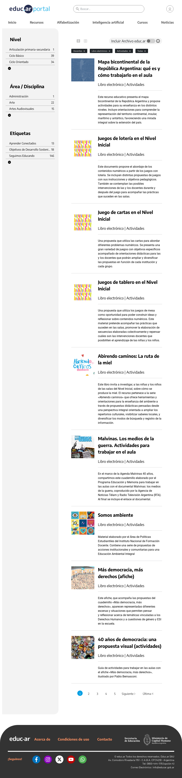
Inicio (12, 22)
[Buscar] (112, 8)
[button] (9, 68)
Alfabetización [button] (68, 22)
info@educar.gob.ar (163, 767)
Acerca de (42, 739)
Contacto (104, 739)
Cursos (142, 22)
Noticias (167, 22)
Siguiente (129, 694)
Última (148, 694)
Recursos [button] (37, 22)
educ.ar (121, 756)
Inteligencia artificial (108, 22)
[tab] (78, 41)
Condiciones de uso (73, 739)
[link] (169, 8)
